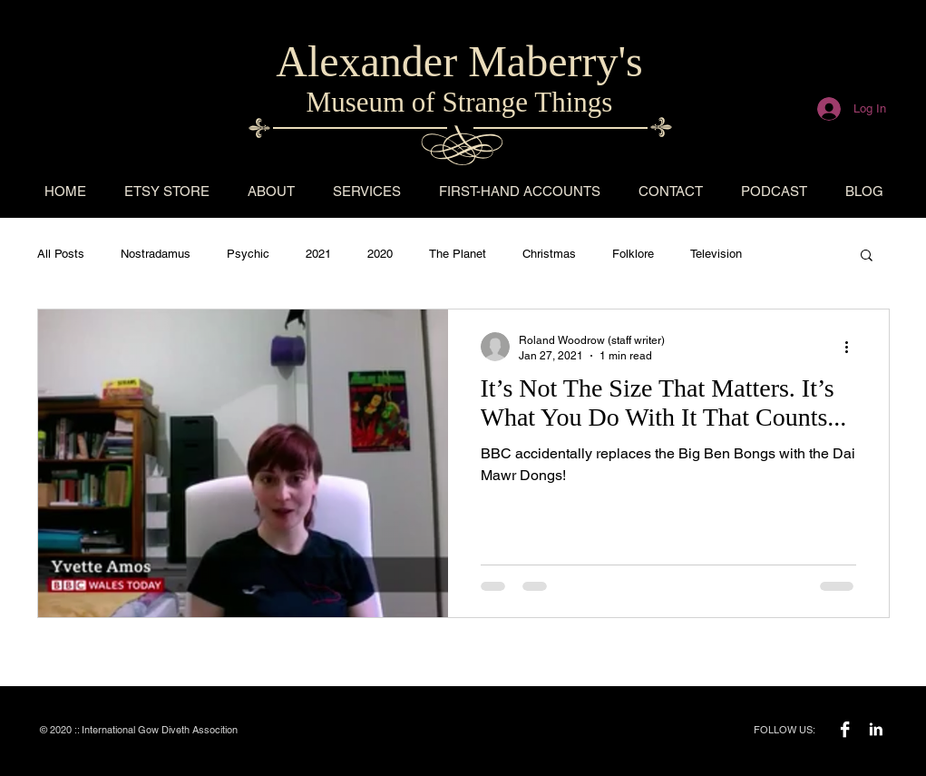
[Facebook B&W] (845, 729)
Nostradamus (155, 253)
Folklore (633, 253)
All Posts (60, 253)
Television (716, 253)
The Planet (457, 253)
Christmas (549, 253)
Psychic (248, 253)
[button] (866, 256)
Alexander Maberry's (459, 61)
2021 (318, 253)
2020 (380, 253)
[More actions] (853, 347)
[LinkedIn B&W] (876, 729)
